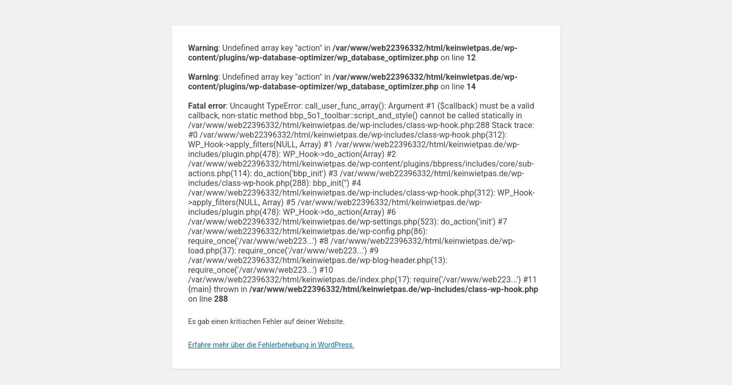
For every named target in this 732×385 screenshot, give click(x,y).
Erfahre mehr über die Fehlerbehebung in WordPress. (271, 345)
